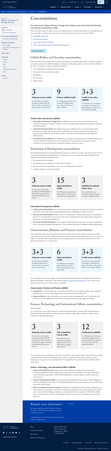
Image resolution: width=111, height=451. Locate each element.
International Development (40, 39)
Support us (6, 78)
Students (5, 59)
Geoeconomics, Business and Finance (43, 42)
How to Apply (6, 45)
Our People (4, 57)
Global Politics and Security (40, 36)
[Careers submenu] (81, 7)
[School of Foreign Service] (11, 427)
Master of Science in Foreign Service (9, 22)
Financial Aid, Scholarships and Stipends (11, 48)
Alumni (5, 67)
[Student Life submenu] (103, 7)
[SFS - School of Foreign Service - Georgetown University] (9, 7)
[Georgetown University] (10, 2)
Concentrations (8, 30)
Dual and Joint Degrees (9, 32)
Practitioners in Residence (10, 69)
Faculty (5, 62)
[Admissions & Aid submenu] (72, 7)
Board (4, 72)
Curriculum (4, 27)
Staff (4, 64)
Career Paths (5, 53)
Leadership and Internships (10, 39)
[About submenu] (67, 2)
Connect (3, 75)
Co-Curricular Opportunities (9, 36)
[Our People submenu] (92, 7)
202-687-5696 (59, 433)
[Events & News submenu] (78, 2)
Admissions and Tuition (7, 42)
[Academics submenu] (57, 7)
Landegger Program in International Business (74, 280)
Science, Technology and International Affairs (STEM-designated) (51, 45)
